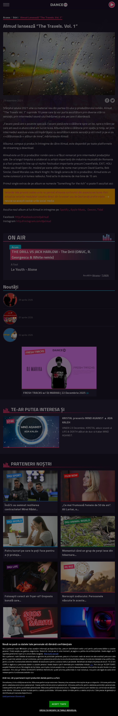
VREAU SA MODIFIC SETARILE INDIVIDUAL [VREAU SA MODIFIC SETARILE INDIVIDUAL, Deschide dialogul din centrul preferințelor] (58, 710)
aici (91, 664)
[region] (59, 677)
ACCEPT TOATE (59, 704)
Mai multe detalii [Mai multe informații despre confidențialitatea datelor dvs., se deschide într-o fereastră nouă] (51, 653)
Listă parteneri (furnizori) (13, 696)
